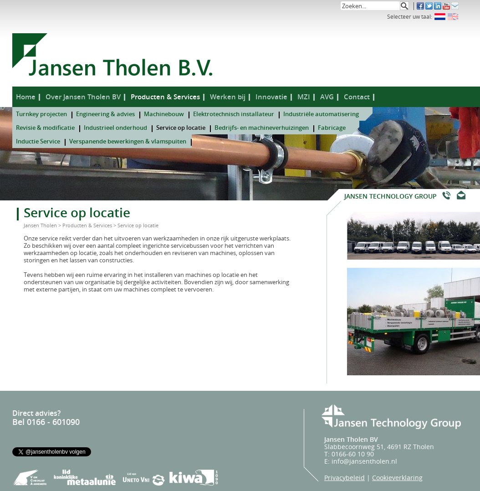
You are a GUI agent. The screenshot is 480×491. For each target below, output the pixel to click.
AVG (327, 97)
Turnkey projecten (41, 114)
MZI (303, 97)
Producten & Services (165, 97)
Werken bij (227, 97)
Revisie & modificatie (45, 127)
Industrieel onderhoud (115, 127)
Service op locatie (180, 127)
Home (26, 97)
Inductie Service (38, 141)
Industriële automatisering (321, 114)
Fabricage (332, 127)
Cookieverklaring (397, 477)
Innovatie (271, 97)
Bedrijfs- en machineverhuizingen (261, 127)
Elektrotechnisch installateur (233, 114)
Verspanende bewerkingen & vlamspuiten (127, 141)
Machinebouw (164, 114)
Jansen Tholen (40, 225)
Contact (357, 97)
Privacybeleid (344, 477)
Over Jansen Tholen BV (83, 97)
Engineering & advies (105, 114)
